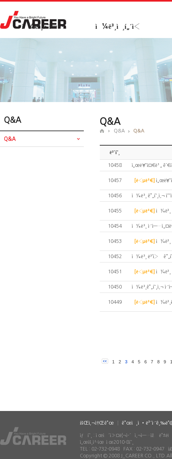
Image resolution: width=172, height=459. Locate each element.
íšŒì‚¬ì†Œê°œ (97, 422)
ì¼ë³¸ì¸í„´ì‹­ (117, 26)
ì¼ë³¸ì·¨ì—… (42, 26)
